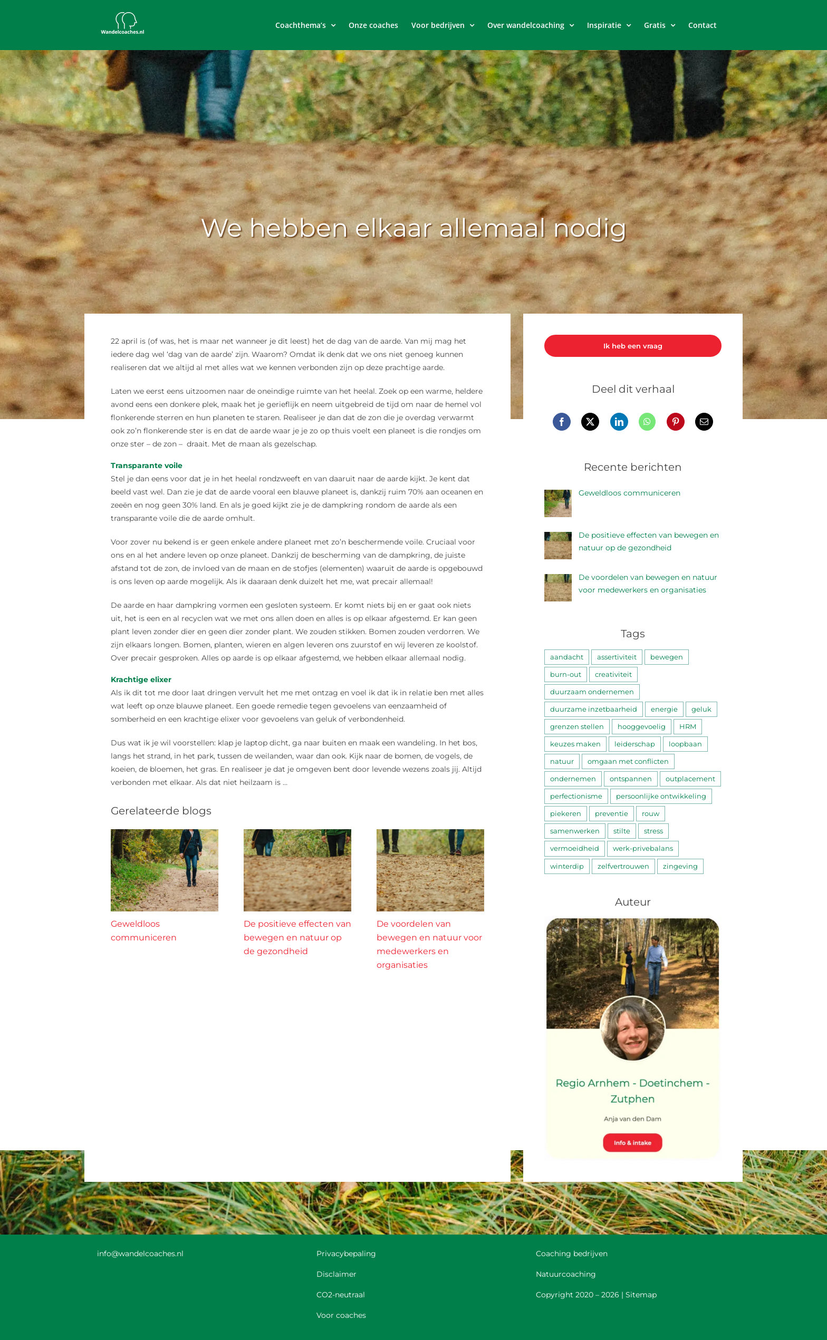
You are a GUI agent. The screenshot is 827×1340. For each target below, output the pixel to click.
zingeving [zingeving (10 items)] (680, 866)
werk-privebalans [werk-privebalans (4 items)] (643, 848)
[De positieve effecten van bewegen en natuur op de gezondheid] (297, 834)
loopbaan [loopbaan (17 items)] (685, 744)
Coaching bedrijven (572, 1253)
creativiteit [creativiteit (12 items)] (613, 674)
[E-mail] (704, 421)
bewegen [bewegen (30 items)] (666, 657)
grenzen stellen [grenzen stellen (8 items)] (577, 727)
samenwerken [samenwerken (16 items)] (575, 831)
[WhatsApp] (647, 421)
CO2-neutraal (340, 1294)
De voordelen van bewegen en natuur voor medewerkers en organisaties (648, 583)
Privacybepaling (346, 1253)
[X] (590, 421)
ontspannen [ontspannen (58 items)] (631, 779)
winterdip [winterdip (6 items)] (567, 866)
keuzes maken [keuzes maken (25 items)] (575, 744)
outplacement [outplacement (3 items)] (690, 779)
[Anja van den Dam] (633, 920)
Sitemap (641, 1294)
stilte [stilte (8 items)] (621, 831)
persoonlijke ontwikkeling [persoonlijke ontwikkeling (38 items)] (661, 796)
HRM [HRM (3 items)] (687, 727)
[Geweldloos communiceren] (164, 834)
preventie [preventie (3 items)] (611, 814)
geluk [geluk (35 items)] (701, 709)
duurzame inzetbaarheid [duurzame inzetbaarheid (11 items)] (593, 709)
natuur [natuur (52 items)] (562, 761)
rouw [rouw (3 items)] (650, 814)
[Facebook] (561, 421)
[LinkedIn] (619, 421)
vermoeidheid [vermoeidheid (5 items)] (574, 848)
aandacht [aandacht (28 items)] (566, 657)
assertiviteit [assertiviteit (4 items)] (617, 657)
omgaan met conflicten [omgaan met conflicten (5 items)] (628, 761)
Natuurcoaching (566, 1274)
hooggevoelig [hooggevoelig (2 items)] (642, 727)
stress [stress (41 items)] (653, 831)
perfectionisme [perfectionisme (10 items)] (576, 796)
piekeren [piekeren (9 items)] (565, 814)
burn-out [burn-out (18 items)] (565, 674)
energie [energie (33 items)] (664, 709)
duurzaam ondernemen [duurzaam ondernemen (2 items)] (592, 692)
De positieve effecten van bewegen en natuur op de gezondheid (297, 937)
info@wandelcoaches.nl (140, 1253)
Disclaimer (336, 1274)
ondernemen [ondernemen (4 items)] (573, 779)
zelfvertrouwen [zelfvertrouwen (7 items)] (623, 866)
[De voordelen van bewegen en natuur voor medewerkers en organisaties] (430, 834)
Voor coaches (341, 1315)
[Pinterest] (675, 421)
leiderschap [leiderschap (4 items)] (634, 744)
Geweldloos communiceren (629, 493)
